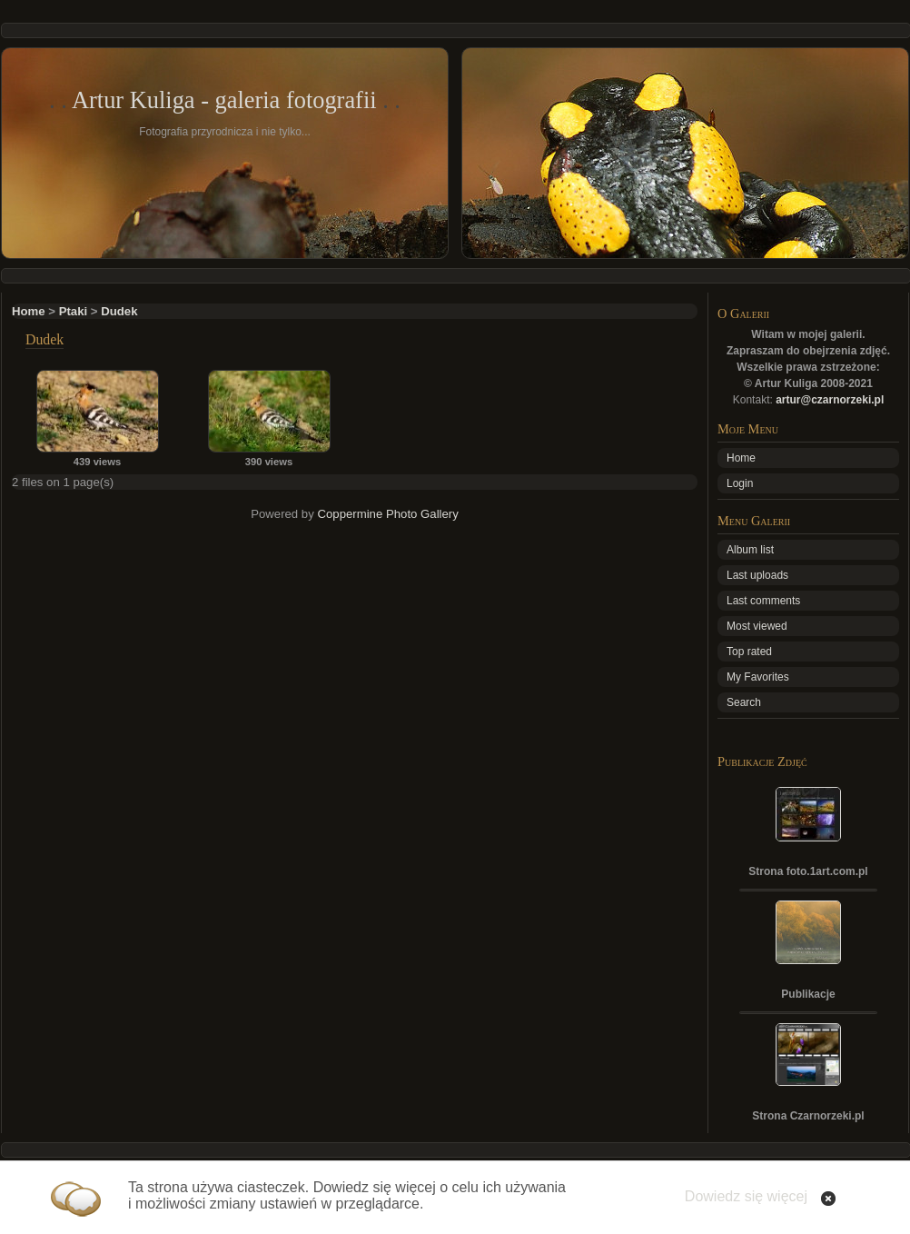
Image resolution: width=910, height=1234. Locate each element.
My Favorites (758, 677)
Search (744, 702)
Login (740, 483)
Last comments (763, 600)
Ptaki (73, 311)
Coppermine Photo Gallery (387, 514)
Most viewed (757, 626)
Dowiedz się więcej (746, 1196)
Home (28, 311)
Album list (750, 549)
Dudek (119, 311)
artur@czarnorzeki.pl (830, 399)
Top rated (749, 651)
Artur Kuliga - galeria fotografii (224, 100)
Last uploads (757, 575)
